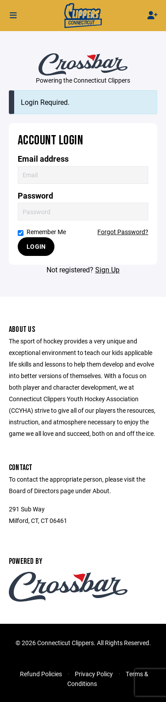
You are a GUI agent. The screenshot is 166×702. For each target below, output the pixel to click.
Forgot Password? (122, 231)
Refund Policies (41, 674)
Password (35, 196)
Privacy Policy (94, 674)
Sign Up (107, 269)
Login (36, 246)
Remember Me (42, 231)
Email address (43, 159)
